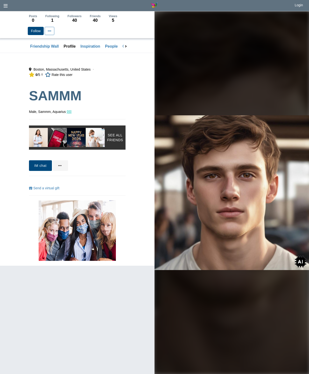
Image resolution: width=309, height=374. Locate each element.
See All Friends (115, 137)
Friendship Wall (44, 46)
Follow (36, 31)
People (111, 46)
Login (299, 5)
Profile (70, 46)
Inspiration (90, 46)
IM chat (40, 166)
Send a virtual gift (44, 188)
